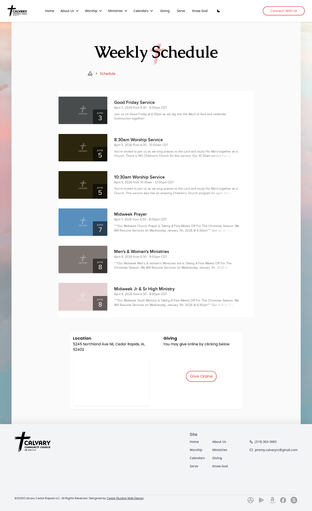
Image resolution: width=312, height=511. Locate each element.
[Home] (17, 11)
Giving (165, 11)
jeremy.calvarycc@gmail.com (273, 450)
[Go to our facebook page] (283, 500)
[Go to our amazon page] (272, 500)
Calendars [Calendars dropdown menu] (144, 11)
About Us (219, 441)
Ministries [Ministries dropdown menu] (118, 11)
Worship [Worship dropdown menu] (94, 11)
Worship (196, 450)
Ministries (219, 450)
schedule (107, 73)
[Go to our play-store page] (261, 500)
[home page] (90, 73)
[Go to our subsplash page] (294, 500)
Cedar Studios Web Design (125, 498)
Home (49, 11)
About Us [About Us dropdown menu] (70, 11)
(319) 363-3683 (263, 441)
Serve (181, 11)
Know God (199, 11)
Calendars (197, 458)
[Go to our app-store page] (250, 500)
